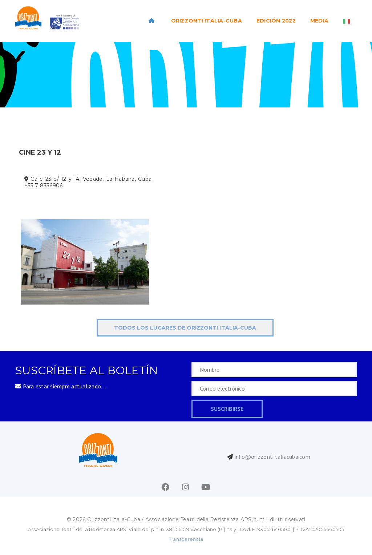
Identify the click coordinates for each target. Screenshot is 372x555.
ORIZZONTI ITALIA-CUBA (206, 20)
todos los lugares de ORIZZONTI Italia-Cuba (185, 328)
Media (319, 20)
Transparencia (186, 539)
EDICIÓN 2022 (276, 20)
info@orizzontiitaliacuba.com (272, 456)
